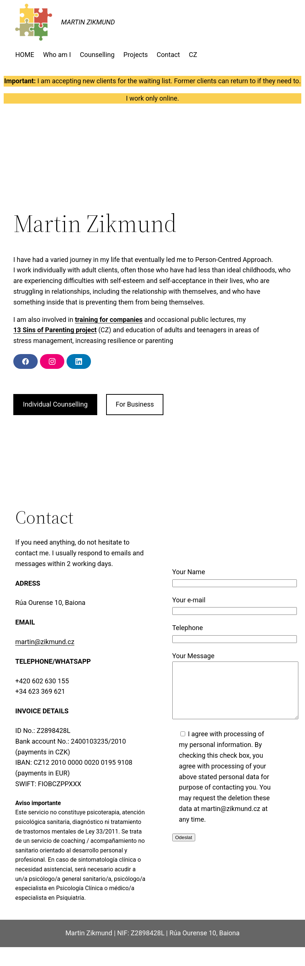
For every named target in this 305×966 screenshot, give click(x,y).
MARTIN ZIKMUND (88, 22)
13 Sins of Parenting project (54, 330)
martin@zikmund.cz (44, 642)
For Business (135, 404)
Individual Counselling (55, 404)
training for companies (109, 319)
